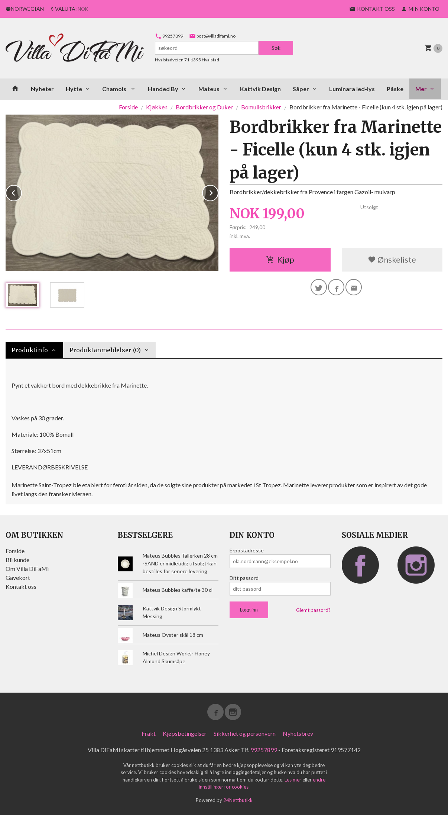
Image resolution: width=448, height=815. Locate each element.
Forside (128, 106)
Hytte (74, 88)
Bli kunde (17, 559)
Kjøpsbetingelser (185, 733)
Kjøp (280, 259)
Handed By (163, 88)
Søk (276, 48)
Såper (301, 88)
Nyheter (42, 88)
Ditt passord (244, 578)
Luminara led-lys (352, 88)
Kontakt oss (21, 586)
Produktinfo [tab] (30, 350)
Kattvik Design (260, 88)
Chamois (114, 88)
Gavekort (18, 577)
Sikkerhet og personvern (245, 733)
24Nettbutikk (238, 800)
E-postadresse (247, 550)
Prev (21, 192)
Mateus (209, 88)
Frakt (149, 733)
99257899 (169, 36)
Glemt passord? (313, 610)
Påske (395, 88)
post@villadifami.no (212, 36)
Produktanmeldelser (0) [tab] (105, 350)
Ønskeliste (392, 259)
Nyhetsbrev (298, 733)
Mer (421, 88)
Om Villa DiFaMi (27, 568)
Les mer (293, 780)
